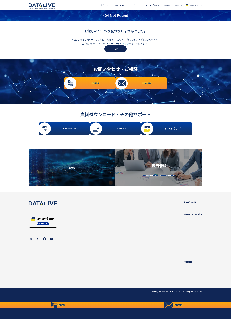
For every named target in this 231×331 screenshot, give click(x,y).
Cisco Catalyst (131, 237)
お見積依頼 (168, 260)
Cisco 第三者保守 (91, 228)
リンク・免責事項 (91, 301)
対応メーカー (87, 5)
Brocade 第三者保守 (92, 234)
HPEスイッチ (130, 225)
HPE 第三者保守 (90, 219)
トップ (125, 43)
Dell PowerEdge (131, 219)
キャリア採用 (169, 279)
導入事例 (167, 234)
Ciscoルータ (130, 234)
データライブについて (39, 301)
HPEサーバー (130, 228)
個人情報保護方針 (60, 301)
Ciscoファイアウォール (135, 243)
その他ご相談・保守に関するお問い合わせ (182, 263)
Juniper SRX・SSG (133, 255)
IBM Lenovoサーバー (134, 264)
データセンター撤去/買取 (175, 219)
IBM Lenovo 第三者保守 (94, 249)
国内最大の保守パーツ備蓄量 (176, 231)
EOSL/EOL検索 (105, 5)
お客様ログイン (43, 234)
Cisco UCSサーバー (133, 246)
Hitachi (127, 270)
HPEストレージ (131, 222)
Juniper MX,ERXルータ (135, 252)
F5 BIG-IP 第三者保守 (93, 231)
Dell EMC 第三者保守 (93, 216)
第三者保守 (168, 216)
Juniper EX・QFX (132, 249)
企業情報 (155, 5)
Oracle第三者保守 (91, 225)
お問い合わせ (170, 5)
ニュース (167, 251)
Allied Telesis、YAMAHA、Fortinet (140, 258)
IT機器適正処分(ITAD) (173, 237)
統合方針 (76, 301)
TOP (115, 49)
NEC (126, 267)
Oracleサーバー (131, 231)
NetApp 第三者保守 (92, 222)
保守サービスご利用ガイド (173, 285)
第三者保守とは (168, 242)
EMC (126, 216)
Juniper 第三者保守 (92, 237)
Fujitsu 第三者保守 (91, 243)
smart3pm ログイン (190, 5)
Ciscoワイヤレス (132, 240)
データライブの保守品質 (174, 228)
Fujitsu (127, 261)
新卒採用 (167, 276)
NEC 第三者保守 (90, 240)
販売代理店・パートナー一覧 (176, 266)
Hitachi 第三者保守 (91, 246)
